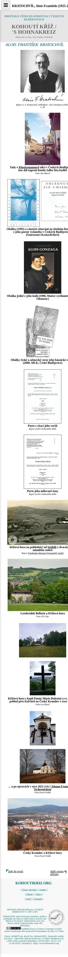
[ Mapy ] (39, 894)
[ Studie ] (43, 889)
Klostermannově (29, 167)
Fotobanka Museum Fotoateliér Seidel (45, 553)
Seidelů (52, 547)
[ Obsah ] (29, 894)
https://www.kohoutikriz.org (46, 943)
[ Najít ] (28, 899)
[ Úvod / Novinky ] (29, 889)
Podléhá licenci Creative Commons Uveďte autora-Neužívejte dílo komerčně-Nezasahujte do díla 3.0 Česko (34, 930)
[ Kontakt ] (38, 899)
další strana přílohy (56, 873)
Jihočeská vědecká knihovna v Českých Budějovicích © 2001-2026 (25, 910)
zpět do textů (15, 871)
